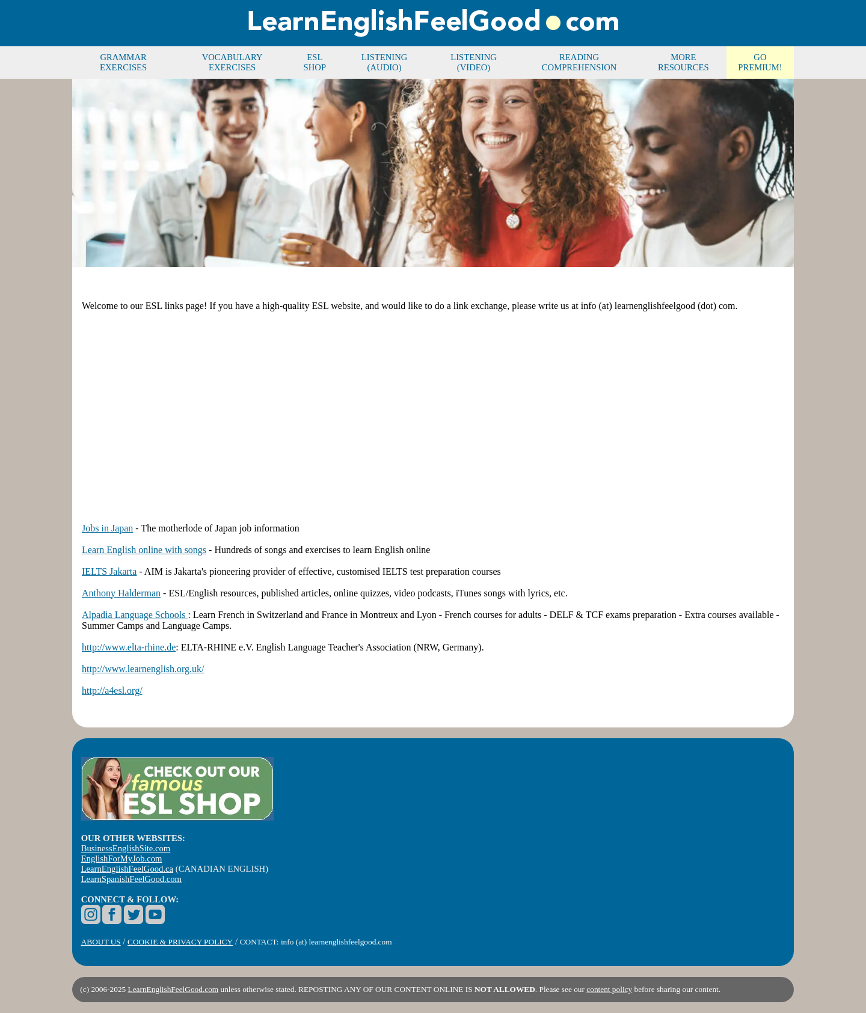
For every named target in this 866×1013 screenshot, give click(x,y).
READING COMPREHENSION (579, 62)
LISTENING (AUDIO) (384, 62)
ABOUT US (101, 941)
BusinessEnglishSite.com (126, 848)
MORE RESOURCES (683, 62)
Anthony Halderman (121, 593)
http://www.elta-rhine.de (129, 647)
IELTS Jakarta (109, 571)
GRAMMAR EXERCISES (123, 62)
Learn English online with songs (144, 550)
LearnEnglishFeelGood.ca (127, 869)
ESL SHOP (315, 62)
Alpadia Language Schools (135, 615)
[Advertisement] (433, 406)
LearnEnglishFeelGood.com (173, 989)
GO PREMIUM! (760, 62)
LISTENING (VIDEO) (473, 62)
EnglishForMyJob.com (121, 858)
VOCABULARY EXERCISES (232, 62)
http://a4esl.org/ (112, 690)
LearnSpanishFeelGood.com (131, 879)
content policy (609, 989)
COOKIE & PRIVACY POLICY (180, 941)
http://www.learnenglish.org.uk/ (143, 669)
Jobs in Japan (107, 528)
